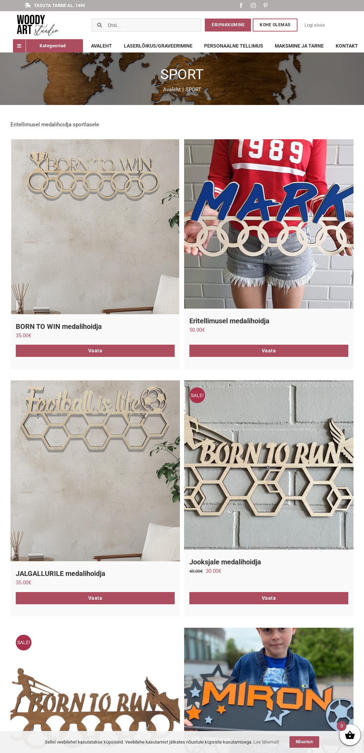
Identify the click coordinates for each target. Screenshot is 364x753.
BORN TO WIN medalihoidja (59, 326)
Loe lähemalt (266, 742)
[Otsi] (99, 25)
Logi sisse (314, 25)
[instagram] (253, 5)
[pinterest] (265, 5)
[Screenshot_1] (37, 16)
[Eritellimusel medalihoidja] (269, 224)
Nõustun (304, 741)
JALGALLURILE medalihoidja (60, 573)
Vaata (95, 350)
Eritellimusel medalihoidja (229, 321)
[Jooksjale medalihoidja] (269, 465)
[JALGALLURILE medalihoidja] (95, 470)
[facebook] (241, 5)
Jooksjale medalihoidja (225, 562)
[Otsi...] (146, 25)
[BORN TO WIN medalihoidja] (95, 226)
